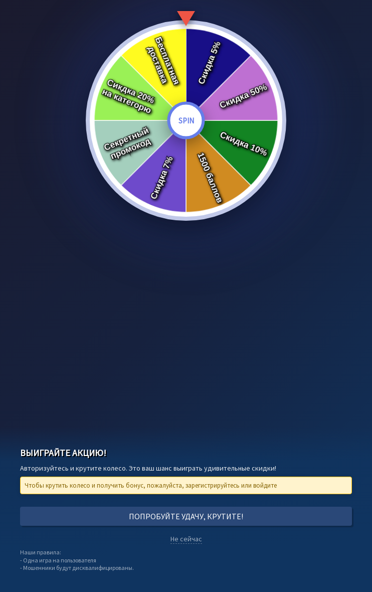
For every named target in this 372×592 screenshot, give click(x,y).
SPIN (186, 120)
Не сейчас (186, 538)
